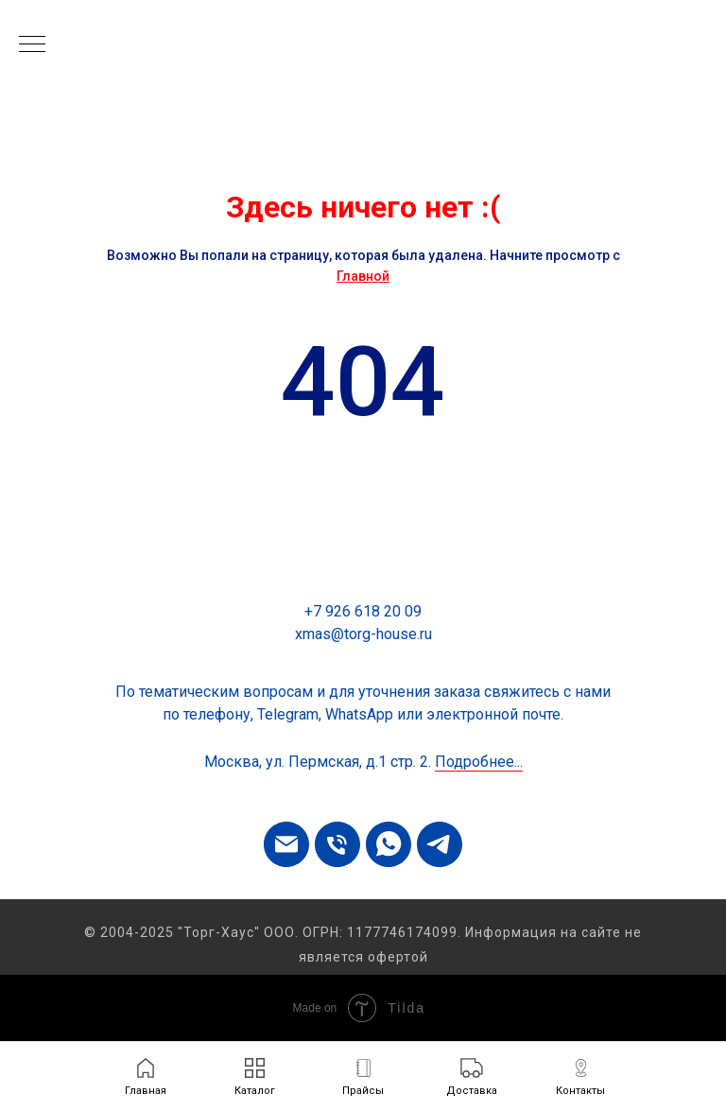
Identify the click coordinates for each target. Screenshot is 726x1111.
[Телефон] (337, 844)
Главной (363, 276)
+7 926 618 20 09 (363, 611)
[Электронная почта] (286, 844)
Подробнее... (479, 762)
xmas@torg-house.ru (363, 634)
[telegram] (439, 844)
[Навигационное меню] (32, 45)
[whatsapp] (388, 844)
